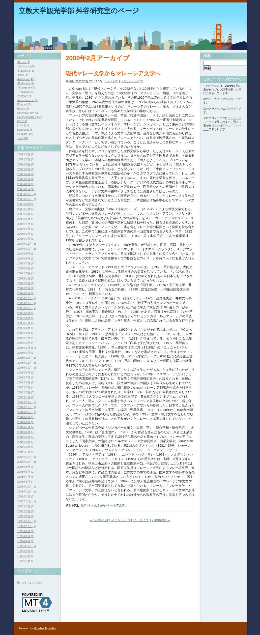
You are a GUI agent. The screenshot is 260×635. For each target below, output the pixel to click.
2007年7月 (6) (25, 263)
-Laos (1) (22, 74)
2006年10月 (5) (26, 308)
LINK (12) (23, 125)
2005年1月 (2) (25, 397)
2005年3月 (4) (25, 387)
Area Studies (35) (28, 100)
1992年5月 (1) (25, 550)
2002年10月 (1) (26, 486)
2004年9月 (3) (25, 417)
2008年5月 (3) (25, 218)
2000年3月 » (161, 520)
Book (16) (23, 108)
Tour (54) (22, 138)
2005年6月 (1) (25, 382)
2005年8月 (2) (25, 372)
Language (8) (25, 129)
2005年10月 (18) (27, 367)
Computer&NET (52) (29, 116)
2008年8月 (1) (25, 203)
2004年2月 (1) (25, 446)
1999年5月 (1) (25, 516)
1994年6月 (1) (25, 541)
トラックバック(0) (132, 81)
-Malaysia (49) (26, 79)
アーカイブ (141, 520)
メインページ (120, 520)
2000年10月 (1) (26, 501)
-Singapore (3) (26, 87)
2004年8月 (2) (25, 422)
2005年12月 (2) (26, 357)
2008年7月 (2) (25, 208)
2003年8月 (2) (25, 471)
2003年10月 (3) (26, 461)
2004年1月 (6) (25, 451)
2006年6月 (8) (25, 327)
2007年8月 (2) (25, 258)
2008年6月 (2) (25, 213)
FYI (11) (22, 121)
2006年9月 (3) (25, 313)
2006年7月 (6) (25, 322)
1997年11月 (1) (26, 526)
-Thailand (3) (25, 91)
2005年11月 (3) (26, 362)
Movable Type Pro (45, 628)
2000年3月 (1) (25, 506)
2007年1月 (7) (25, 293)
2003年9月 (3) (25, 466)
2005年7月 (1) (25, 377)
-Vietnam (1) (24, 95)
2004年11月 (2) (26, 407)
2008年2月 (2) (25, 233)
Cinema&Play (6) (27, 112)
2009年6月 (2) (25, 164)
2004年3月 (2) (25, 441)
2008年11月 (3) (26, 194)
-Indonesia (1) (25, 70)
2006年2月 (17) (26, 347)
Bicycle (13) (24, 104)
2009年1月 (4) (25, 189)
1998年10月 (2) (26, 521)
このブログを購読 (31, 582)
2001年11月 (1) (26, 491)
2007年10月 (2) (26, 248)
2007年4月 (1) (25, 278)
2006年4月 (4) (25, 337)
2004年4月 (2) (25, 436)
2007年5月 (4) (25, 273)
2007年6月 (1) (25, 268)
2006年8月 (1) (25, 318)
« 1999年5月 (99, 520)
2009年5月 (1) (25, 169)
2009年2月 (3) (25, 184)
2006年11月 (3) (26, 303)
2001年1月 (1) (25, 496)
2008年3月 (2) (25, 228)
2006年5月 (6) (25, 332)
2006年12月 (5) (26, 298)
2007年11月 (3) (26, 243)
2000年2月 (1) (25, 511)
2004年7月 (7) (25, 427)
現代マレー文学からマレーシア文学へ (113, 73)
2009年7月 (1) (25, 159)
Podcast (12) (25, 133)
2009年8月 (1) (25, 154)
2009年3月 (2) (25, 179)
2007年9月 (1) (25, 253)
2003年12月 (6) (26, 456)
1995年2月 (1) (25, 536)
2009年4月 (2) (25, 174)
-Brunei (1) (23, 62)
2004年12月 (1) (26, 402)
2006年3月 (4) (25, 342)
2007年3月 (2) (25, 283)
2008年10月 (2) (26, 199)
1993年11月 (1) (26, 546)
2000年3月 (231, 108)
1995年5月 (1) (25, 531)
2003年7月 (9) (25, 476)
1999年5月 (231, 98)
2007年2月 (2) (25, 288)
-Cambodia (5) (26, 66)
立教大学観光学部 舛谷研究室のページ (79, 11)
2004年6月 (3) (25, 432)
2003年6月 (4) (25, 481)
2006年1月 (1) (25, 352)
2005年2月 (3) (25, 392)
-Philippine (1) (25, 83)
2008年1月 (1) (25, 238)
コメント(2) (111, 81)
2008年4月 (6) (25, 223)
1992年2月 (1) (25, 560)
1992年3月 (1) (25, 555)
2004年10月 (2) (26, 412)
